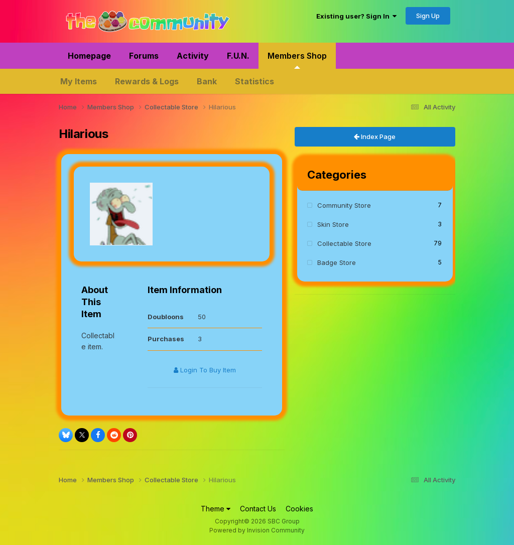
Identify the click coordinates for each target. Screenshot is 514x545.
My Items (78, 81)
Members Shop (297, 60)
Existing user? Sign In (356, 16)
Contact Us (258, 508)
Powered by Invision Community (257, 530)
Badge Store (379, 262)
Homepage (89, 56)
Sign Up (428, 16)
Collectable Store (379, 243)
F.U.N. (238, 56)
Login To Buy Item (205, 370)
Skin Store (379, 224)
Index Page (375, 136)
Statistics (254, 81)
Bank (207, 81)
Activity (193, 56)
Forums (144, 56)
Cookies (299, 508)
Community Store (379, 205)
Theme (215, 508)
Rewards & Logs (147, 81)
